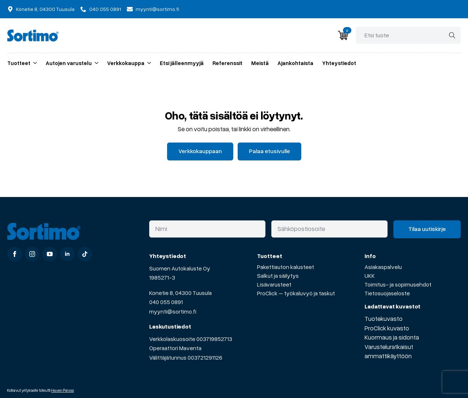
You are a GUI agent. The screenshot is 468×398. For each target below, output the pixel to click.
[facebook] (14, 254)
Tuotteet (18, 63)
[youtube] (49, 254)
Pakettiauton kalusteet (285, 267)
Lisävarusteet (274, 284)
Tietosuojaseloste (387, 293)
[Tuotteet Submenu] (33, 63)
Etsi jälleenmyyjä (182, 63)
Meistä (260, 63)
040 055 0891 (166, 302)
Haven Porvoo (62, 390)
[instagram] (32, 254)
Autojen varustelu (69, 63)
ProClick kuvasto (387, 328)
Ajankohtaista (295, 63)
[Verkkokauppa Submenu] (147, 63)
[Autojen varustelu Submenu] (95, 63)
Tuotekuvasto (384, 318)
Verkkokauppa (125, 63)
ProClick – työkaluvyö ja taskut (296, 293)
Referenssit (227, 63)
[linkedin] (67, 254)
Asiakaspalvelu (383, 267)
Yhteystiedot (339, 63)
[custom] (85, 254)
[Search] (452, 35)
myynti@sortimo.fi (172, 311)
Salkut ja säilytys (278, 275)
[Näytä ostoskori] (343, 35)
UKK (370, 275)
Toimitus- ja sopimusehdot (398, 284)
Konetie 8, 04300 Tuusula (180, 292)
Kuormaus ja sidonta (392, 337)
